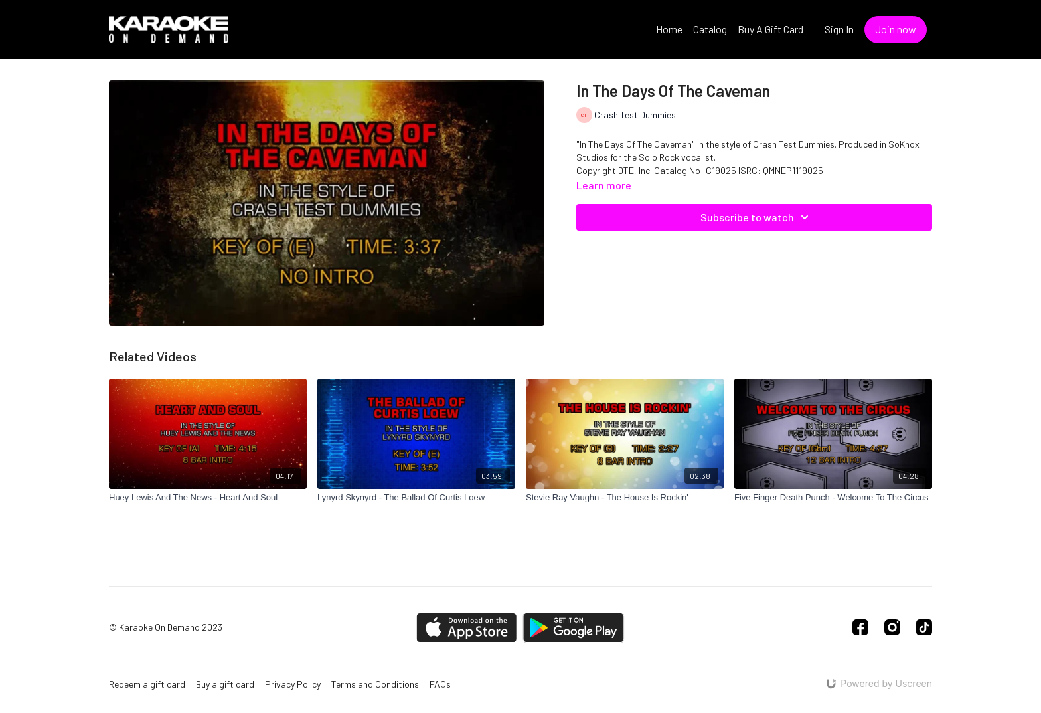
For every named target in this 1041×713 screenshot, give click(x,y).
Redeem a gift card (147, 684)
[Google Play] (573, 628)
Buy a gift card (225, 684)
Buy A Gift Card (770, 29)
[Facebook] (860, 627)
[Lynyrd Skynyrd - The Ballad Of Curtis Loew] (416, 497)
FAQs (440, 684)
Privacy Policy (293, 684)
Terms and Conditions (375, 684)
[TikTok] (924, 627)
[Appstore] (466, 628)
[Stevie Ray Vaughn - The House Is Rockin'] (625, 497)
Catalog (710, 29)
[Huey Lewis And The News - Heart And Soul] (208, 497)
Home (669, 29)
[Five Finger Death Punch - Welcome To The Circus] (833, 497)
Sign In (839, 29)
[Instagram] (892, 627)
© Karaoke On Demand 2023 (165, 627)
